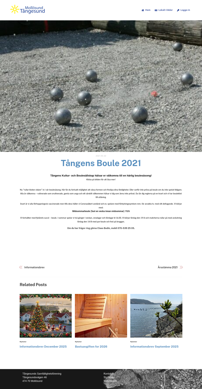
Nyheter (23, 342)
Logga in (183, 10)
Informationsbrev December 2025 (43, 346)
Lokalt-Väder (164, 10)
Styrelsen (109, 377)
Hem (146, 10)
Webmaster (110, 380)
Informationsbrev (34, 267)
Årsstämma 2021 (168, 267)
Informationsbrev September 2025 (154, 346)
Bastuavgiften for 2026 (91, 346)
